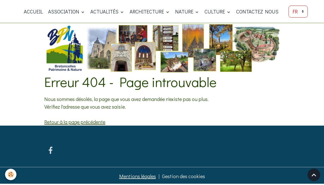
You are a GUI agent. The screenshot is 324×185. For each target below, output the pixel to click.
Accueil (33, 11)
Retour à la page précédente (74, 122)
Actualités (104, 11)
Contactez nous (257, 11)
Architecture (147, 11)
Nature (184, 11)
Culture (215, 11)
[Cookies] (10, 174)
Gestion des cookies (183, 176)
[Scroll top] (314, 175)
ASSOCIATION (64, 11)
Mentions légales (137, 176)
